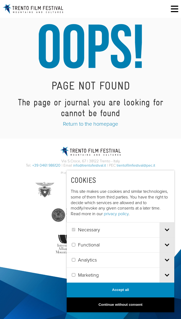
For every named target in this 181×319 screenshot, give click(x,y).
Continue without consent (120, 305)
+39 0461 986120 (46, 165)
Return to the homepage (91, 124)
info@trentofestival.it (89, 165)
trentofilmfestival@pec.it (136, 165)
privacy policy (116, 214)
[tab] (166, 229)
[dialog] (120, 241)
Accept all (120, 290)
